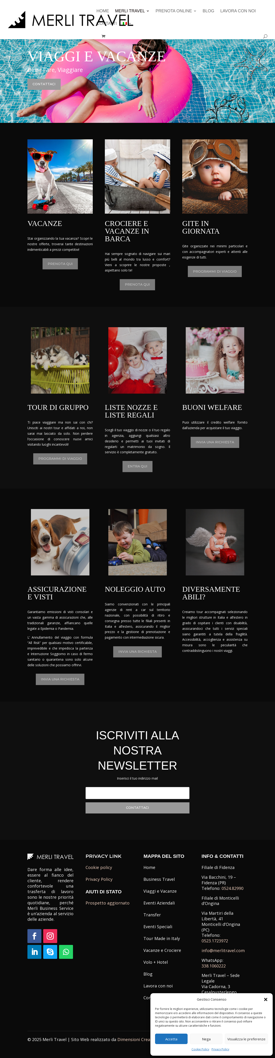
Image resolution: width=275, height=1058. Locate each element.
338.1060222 (214, 966)
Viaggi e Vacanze (160, 891)
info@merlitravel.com (223, 950)
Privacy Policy (220, 1049)
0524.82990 (232, 888)
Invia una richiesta (215, 442)
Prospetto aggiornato (107, 903)
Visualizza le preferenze (246, 1039)
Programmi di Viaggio (215, 271)
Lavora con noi (238, 11)
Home (102, 11)
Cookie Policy (200, 1049)
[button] (265, 999)
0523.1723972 (215, 941)
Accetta (171, 1039)
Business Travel (159, 879)
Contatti (106, 24)
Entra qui (137, 466)
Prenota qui (60, 264)
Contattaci (44, 84)
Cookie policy (99, 867)
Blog (208, 11)
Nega (206, 1039)
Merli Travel (130, 11)
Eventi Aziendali (159, 903)
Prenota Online (174, 11)
